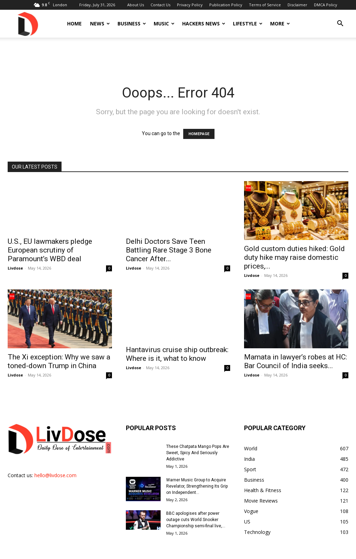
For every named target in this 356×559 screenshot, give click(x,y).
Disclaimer (297, 4)
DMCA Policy (325, 4)
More (280, 23)
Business (132, 23)
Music (164, 23)
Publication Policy (225, 4)
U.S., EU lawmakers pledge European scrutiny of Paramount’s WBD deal (50, 250)
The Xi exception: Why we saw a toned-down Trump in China (59, 346)
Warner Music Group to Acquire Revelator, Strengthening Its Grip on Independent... (197, 471)
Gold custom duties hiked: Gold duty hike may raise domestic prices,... (294, 250)
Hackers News (203, 23)
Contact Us (160, 4)
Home (74, 23)
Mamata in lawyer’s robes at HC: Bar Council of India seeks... (295, 346)
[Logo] (27, 23)
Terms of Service (265, 4)
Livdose (15, 268)
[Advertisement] (178, 56)
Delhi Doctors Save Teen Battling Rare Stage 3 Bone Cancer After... (168, 250)
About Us (135, 4)
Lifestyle (247, 23)
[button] (340, 24)
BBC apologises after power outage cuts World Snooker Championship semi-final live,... (195, 505)
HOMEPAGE (198, 134)
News (100, 23)
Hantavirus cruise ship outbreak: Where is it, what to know (177, 346)
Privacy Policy (190, 4)
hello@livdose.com (55, 460)
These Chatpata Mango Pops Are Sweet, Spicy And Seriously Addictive (197, 438)
